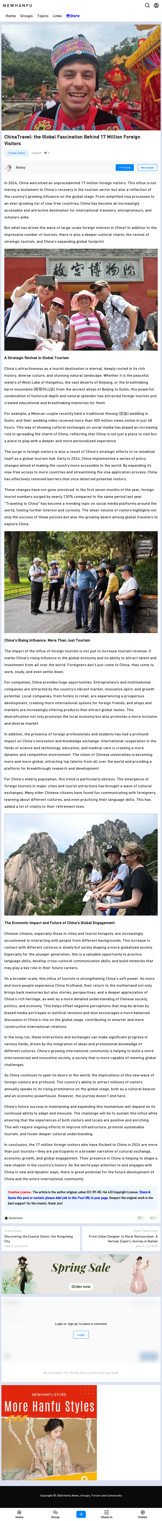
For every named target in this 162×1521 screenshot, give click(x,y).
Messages (147, 167)
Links (57, 15)
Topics (42, 15)
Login (81, 1335)
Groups (26, 15)
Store (72, 15)
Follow (125, 167)
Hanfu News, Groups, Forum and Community (92, 1495)
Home (11, 15)
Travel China (16, 153)
